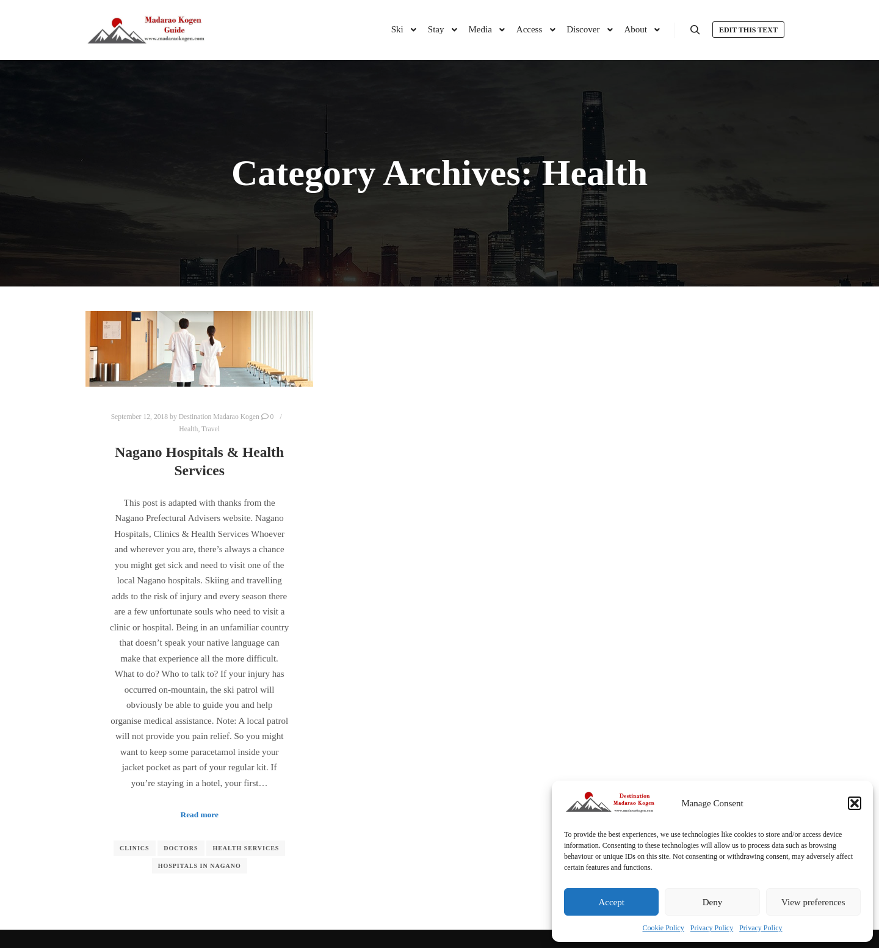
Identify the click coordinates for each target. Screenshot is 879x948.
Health (188, 429)
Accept (611, 902)
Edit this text (748, 30)
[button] (854, 803)
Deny (713, 902)
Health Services (245, 848)
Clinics (135, 848)
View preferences (813, 902)
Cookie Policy (663, 928)
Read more (200, 814)
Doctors (181, 848)
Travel (210, 429)
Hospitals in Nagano (199, 865)
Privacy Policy (711, 928)
